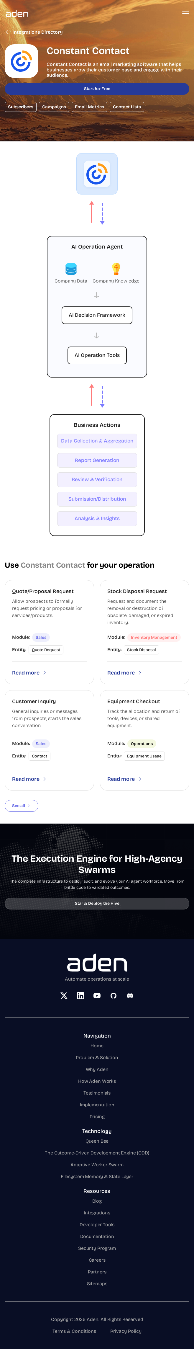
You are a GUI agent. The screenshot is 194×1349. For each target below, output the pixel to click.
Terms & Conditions (74, 1331)
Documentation (97, 1236)
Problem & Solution (97, 1057)
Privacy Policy (126, 1331)
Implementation (97, 1105)
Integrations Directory (34, 32)
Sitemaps (97, 1283)
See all (21, 805)
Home (97, 1046)
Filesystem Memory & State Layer (97, 1176)
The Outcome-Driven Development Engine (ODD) (97, 1153)
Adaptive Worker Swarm (97, 1164)
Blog (97, 1201)
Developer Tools (97, 1224)
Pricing (97, 1116)
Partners (97, 1272)
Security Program (97, 1248)
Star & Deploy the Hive (97, 903)
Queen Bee (97, 1141)
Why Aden (97, 1069)
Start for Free (97, 88)
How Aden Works (97, 1081)
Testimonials (97, 1093)
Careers (97, 1260)
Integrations (97, 1213)
